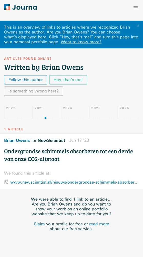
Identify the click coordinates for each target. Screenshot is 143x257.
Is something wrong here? (33, 91)
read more (99, 223)
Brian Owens (17, 140)
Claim (39, 223)
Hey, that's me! (68, 79)
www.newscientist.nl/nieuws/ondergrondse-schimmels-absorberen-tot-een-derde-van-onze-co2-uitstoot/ (74, 182)
